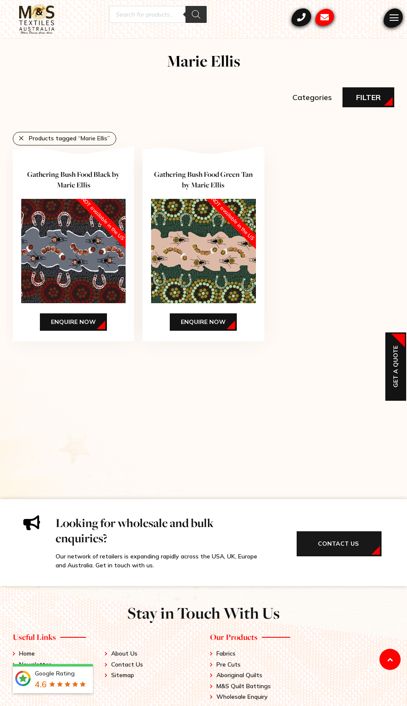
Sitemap (122, 675)
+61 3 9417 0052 (301, 17)
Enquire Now (73, 322)
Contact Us (127, 664)
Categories (312, 97)
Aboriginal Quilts (239, 675)
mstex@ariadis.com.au (324, 17)
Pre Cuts (228, 664)
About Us (124, 653)
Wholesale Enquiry (242, 696)
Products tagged (69, 138)
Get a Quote (395, 367)
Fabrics (226, 653)
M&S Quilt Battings (243, 686)
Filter (368, 97)
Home (27, 653)
